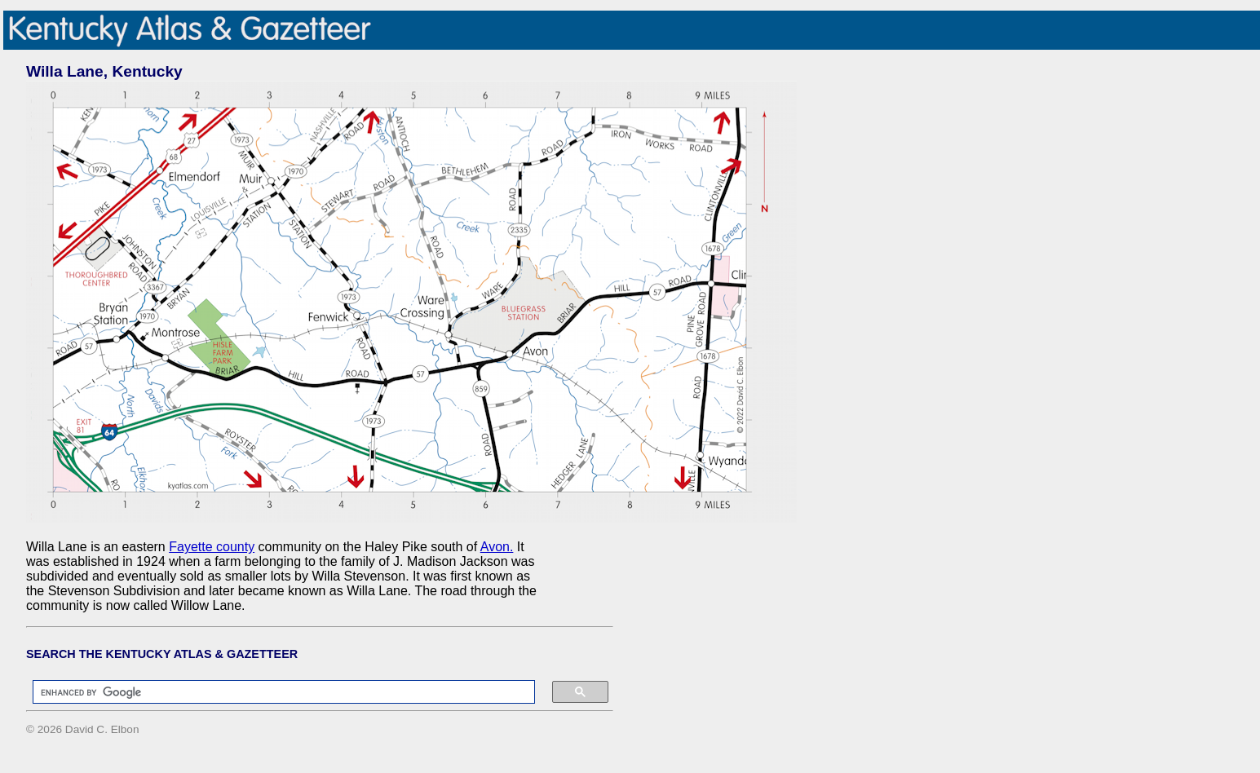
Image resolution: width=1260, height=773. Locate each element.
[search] (276, 692)
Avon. (497, 547)
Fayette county (211, 547)
